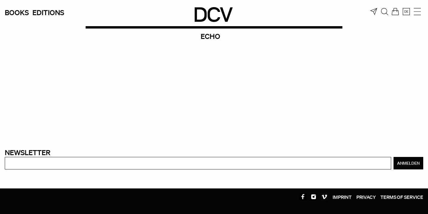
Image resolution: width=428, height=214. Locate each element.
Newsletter (28, 152)
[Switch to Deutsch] (406, 11)
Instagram (313, 196)
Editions (48, 12)
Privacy (366, 197)
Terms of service (401, 197)
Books (17, 12)
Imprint (342, 197)
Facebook (302, 196)
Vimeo (324, 196)
